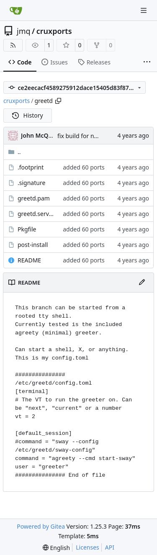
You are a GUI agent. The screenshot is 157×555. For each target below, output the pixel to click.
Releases (94, 62)
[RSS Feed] (13, 45)
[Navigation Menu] (144, 10)
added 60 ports (84, 167)
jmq (24, 31)
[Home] (16, 10)
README (29, 260)
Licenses (87, 547)
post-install (33, 245)
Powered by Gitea (41, 526)
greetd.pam (34, 198)
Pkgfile (27, 229)
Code (19, 62)
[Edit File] (142, 282)
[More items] (147, 62)
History (27, 115)
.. (14, 152)
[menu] (56, 548)
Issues (54, 62)
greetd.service (36, 214)
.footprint (31, 167)
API (109, 547)
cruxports (54, 31)
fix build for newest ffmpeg (94, 136)
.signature (31, 183)
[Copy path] (58, 101)
